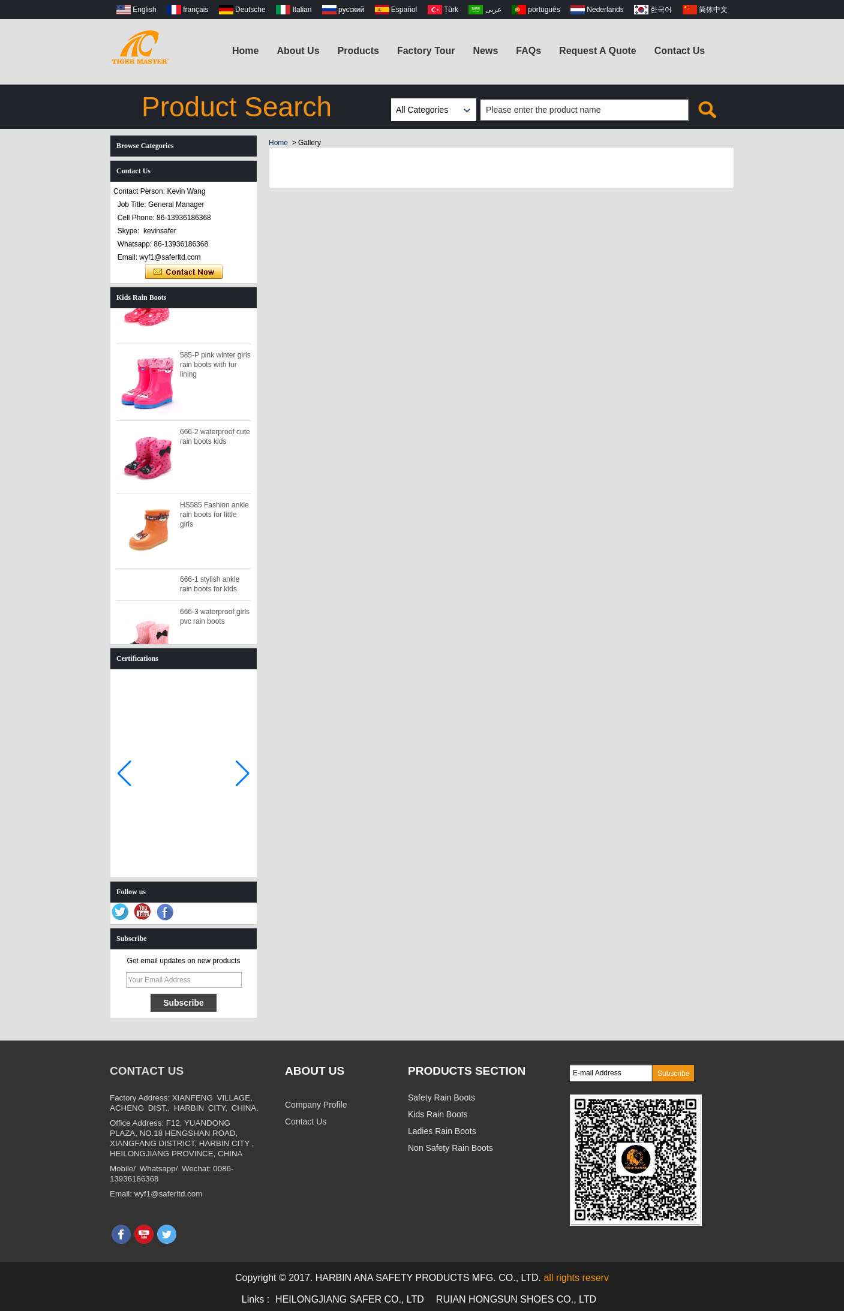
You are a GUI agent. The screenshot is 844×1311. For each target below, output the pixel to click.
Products (358, 51)
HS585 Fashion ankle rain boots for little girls (214, 517)
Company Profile (316, 1104)
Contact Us (679, 51)
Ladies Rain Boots (442, 1131)
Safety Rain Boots (441, 1097)
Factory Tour (426, 51)
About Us (298, 51)
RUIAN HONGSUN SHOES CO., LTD (516, 1299)
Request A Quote (597, 51)
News (485, 51)
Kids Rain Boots (438, 1114)
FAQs (528, 51)
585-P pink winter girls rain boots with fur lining (215, 367)
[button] (243, 773)
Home (245, 51)
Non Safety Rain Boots (450, 1148)
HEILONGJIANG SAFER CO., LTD (349, 1299)
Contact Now (184, 272)
